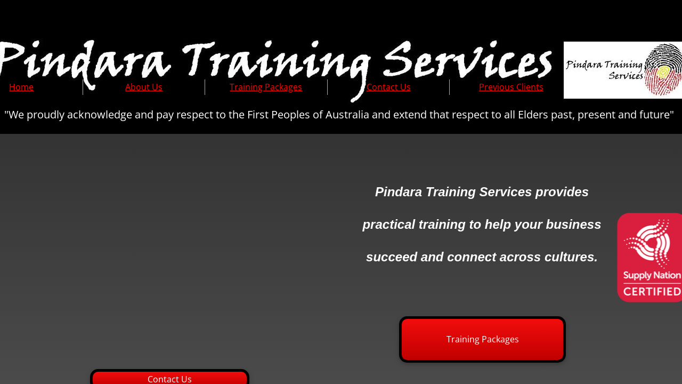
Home (21, 87)
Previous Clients (511, 87)
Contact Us (389, 87)
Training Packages (266, 87)
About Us (144, 87)
